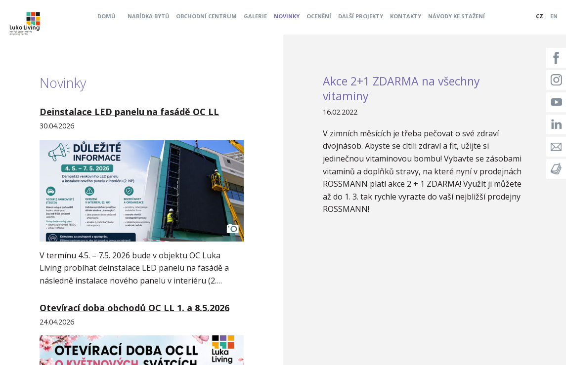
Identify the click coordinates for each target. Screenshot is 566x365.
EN (554, 16)
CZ (539, 16)
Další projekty (360, 16)
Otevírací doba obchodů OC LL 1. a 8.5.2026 (134, 308)
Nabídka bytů (148, 16)
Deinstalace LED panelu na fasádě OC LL (129, 112)
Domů (106, 16)
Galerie (255, 16)
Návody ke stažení (456, 16)
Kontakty (405, 16)
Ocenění (318, 16)
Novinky (287, 16)
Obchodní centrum (206, 16)
